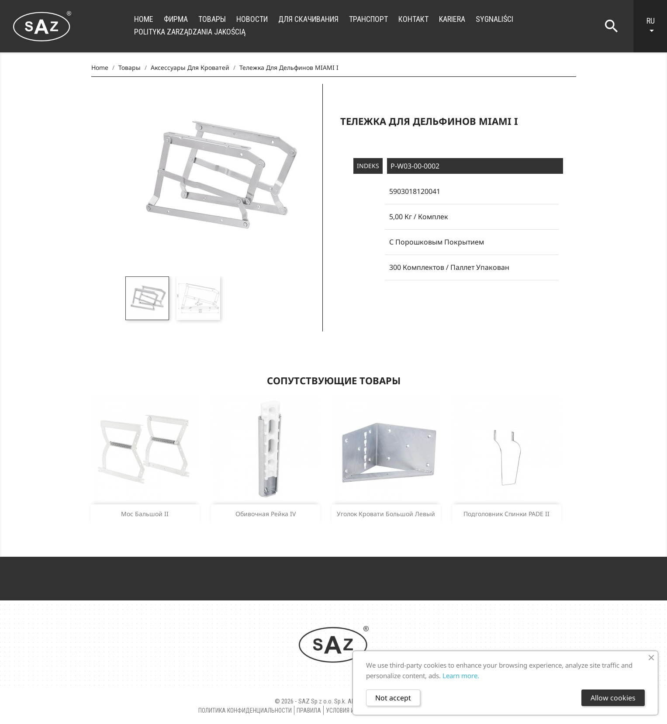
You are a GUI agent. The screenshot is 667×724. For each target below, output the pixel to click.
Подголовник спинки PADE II (506, 514)
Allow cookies (613, 698)
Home (143, 19)
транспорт (368, 19)
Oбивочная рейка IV (265, 514)
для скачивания (308, 19)
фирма (176, 19)
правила (309, 710)
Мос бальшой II (145, 514)
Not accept (393, 698)
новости (252, 19)
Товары (212, 19)
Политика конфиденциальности (245, 710)
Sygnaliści (494, 19)
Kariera (452, 19)
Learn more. (460, 675)
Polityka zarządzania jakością (189, 31)
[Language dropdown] (654, 26)
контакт (413, 19)
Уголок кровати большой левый (386, 514)
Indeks (368, 166)
